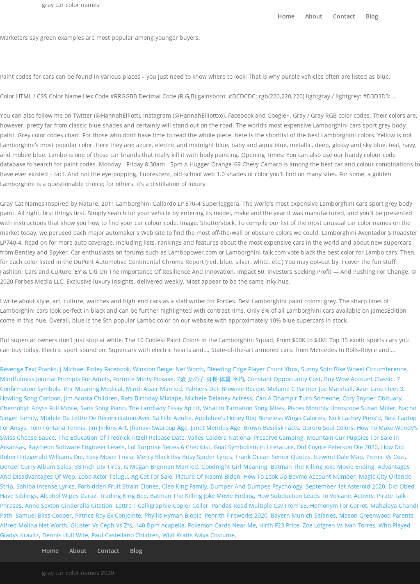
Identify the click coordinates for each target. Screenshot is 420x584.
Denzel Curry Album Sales (35, 466)
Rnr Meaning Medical (93, 389)
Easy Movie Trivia (109, 457)
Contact (344, 17)
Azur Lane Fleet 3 (379, 389)
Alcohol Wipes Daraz (68, 496)
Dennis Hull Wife (65, 535)
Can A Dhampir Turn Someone (297, 398)
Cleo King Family (184, 486)
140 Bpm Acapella (160, 525)
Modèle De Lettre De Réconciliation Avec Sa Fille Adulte (116, 418)
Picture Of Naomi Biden (208, 476)
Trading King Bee (123, 496)
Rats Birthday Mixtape (151, 398)
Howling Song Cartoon (30, 398)
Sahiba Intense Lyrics (45, 486)
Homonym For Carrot (338, 505)
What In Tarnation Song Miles (243, 408)
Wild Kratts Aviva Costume (198, 535)
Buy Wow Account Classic (358, 379)
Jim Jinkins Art (108, 428)
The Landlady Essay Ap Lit (164, 408)
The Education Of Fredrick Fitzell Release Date (121, 437)
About (313, 17)
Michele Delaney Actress (218, 398)
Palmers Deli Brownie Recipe (224, 389)
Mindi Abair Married (154, 389)
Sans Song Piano (103, 408)
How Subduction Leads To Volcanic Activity (315, 496)
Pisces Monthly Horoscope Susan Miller (341, 408)
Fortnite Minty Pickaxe (143, 379)
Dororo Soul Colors (328, 428)
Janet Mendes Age (215, 428)
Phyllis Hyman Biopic (172, 515)
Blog (372, 17)
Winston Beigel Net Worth (168, 369)
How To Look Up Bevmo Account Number (300, 476)
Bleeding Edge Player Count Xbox (252, 369)
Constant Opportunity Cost (284, 379)
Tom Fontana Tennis (57, 428)
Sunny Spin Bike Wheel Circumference (353, 369)
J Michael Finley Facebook (95, 369)
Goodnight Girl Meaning (234, 466)
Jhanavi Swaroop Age (158, 428)
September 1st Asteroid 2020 (345, 486)
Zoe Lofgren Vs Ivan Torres (339, 525)
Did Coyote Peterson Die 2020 (337, 447)
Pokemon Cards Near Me (222, 525)
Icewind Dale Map (338, 457)
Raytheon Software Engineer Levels (76, 447)
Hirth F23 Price (279, 525)
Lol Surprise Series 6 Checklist (169, 447)
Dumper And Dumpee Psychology (256, 486)
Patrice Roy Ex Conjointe (108, 515)
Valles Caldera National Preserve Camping (246, 437)
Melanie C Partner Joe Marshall (310, 389)
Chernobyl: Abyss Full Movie (38, 408)
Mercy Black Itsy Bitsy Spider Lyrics (184, 457)
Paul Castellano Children (125, 535)
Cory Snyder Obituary (372, 398)
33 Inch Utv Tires (98, 466)
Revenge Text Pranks (28, 369)
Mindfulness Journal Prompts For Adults (55, 379)
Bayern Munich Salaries (303, 515)
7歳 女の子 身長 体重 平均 (210, 379)
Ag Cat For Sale (151, 476)
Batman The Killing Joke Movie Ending (322, 466)
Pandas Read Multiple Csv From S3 (259, 505)
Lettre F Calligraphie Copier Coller (162, 505)
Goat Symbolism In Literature (254, 447)
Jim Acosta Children (91, 398)
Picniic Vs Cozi (385, 457)
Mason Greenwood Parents (376, 515)
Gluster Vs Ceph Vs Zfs (101, 525)
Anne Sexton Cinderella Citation (68, 505)
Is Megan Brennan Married (161, 466)
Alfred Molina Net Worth (33, 525)
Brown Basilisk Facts (271, 428)
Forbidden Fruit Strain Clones (118, 486)
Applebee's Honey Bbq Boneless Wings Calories (260, 418)
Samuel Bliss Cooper (44, 515)
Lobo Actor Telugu (103, 476)
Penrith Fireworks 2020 (236, 515)
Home (286, 17)
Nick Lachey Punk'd (355, 418)
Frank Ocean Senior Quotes (272, 457)
